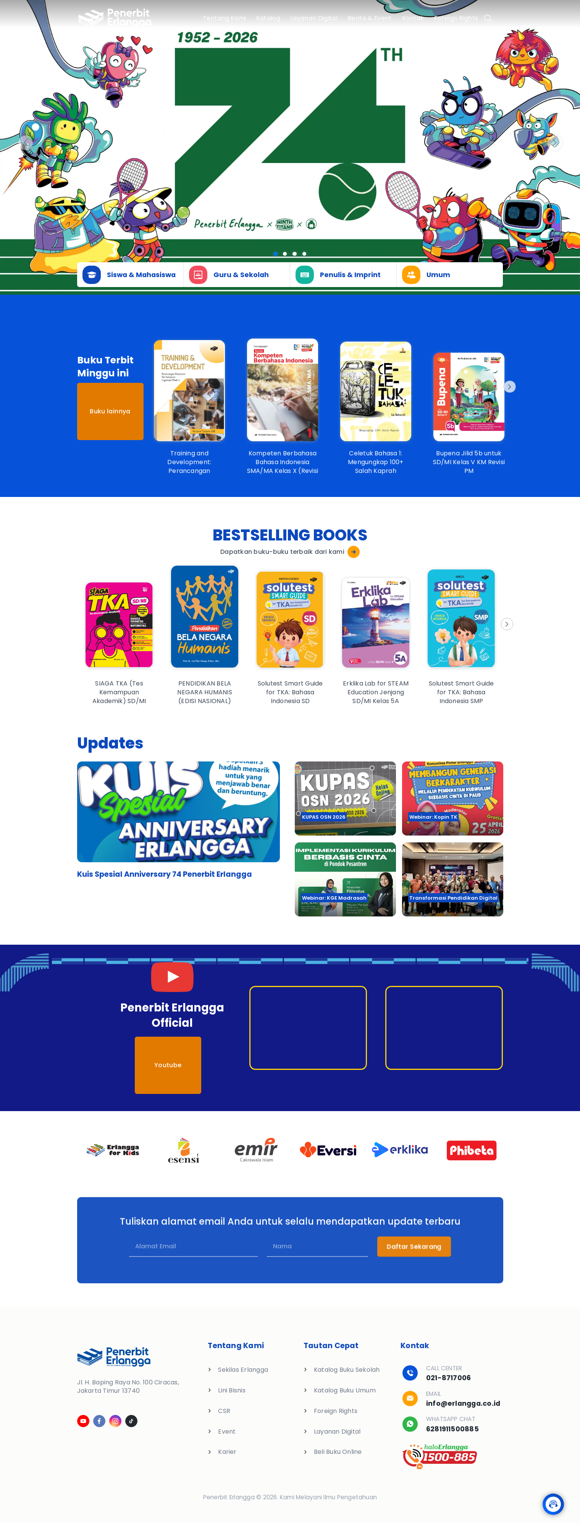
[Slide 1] (285, 254)
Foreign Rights (456, 18)
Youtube (168, 1065)
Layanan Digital (314, 18)
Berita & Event (369, 18)
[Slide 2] (294, 254)
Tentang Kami (224, 18)
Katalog (268, 18)
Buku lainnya (110, 411)
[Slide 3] (304, 254)
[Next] (509, 386)
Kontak (413, 18)
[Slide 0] (275, 254)
